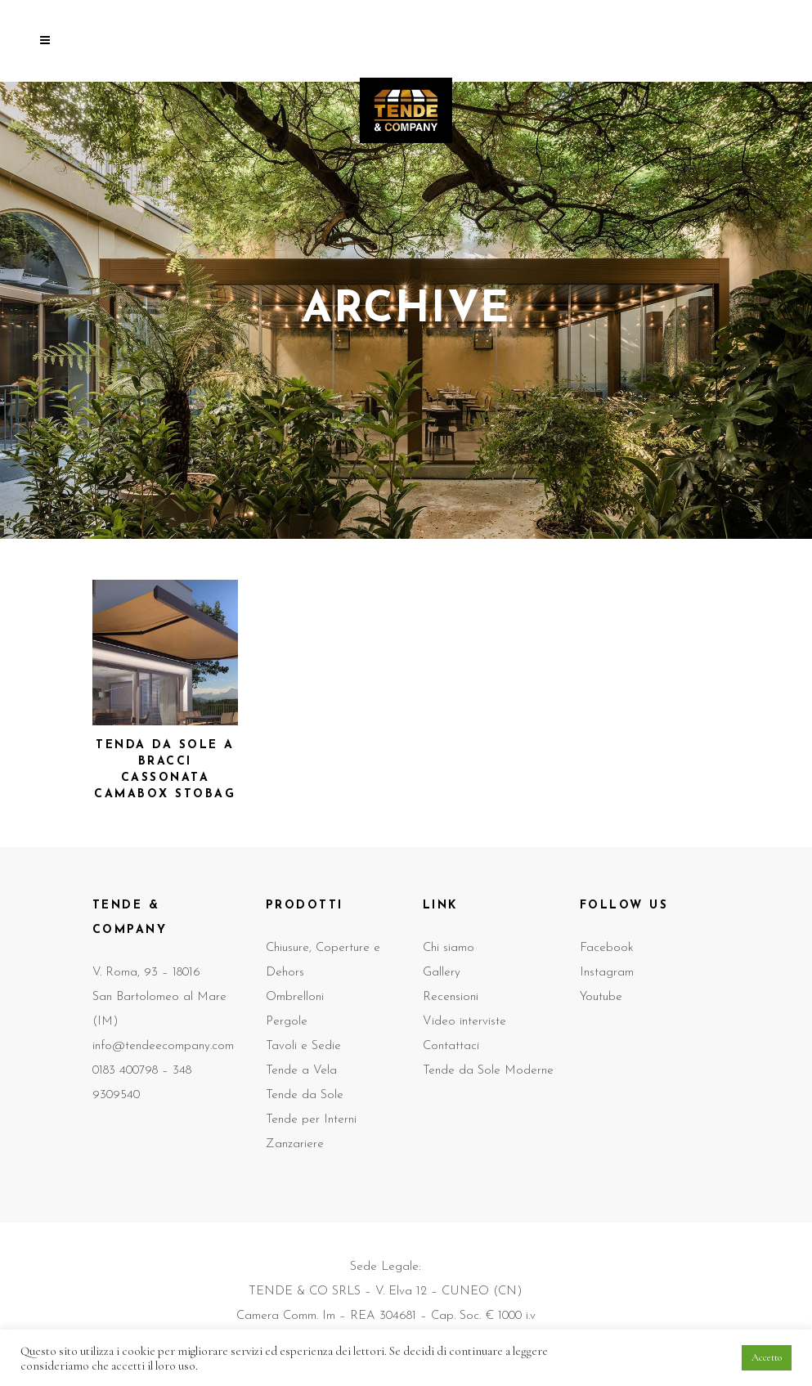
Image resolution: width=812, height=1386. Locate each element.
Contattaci (451, 1046)
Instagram (607, 973)
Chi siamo (448, 948)
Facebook (607, 948)
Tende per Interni (311, 1120)
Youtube (601, 997)
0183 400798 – (132, 1071)
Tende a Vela (301, 1071)
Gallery (441, 973)
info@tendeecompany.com (163, 1046)
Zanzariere (295, 1144)
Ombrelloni (295, 997)
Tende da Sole (304, 1095)
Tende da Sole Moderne (488, 1071)
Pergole (286, 1022)
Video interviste (464, 1022)
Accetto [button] (766, 1357)
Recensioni (450, 997)
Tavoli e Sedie (303, 1046)
